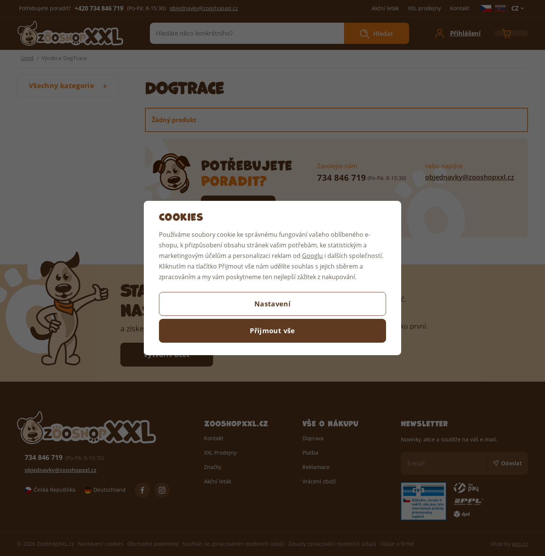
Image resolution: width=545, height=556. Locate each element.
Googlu (312, 255)
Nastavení (272, 303)
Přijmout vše (272, 330)
